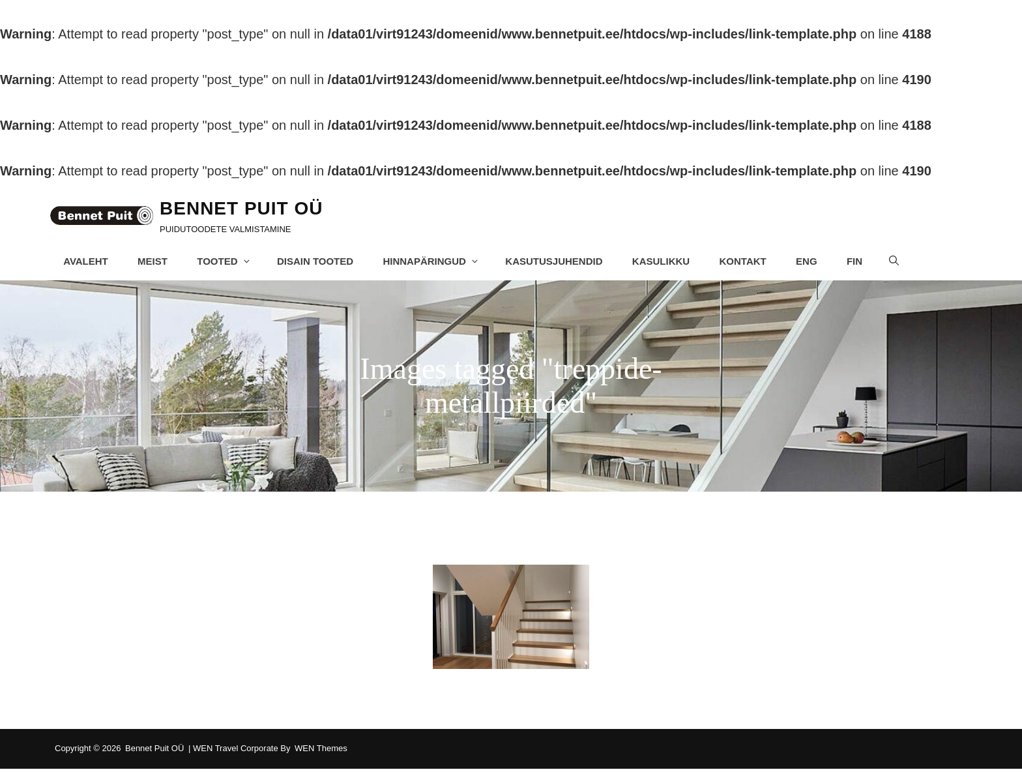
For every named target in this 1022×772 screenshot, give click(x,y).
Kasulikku (666, 262)
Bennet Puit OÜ (249, 210)
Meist (157, 262)
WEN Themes (321, 751)
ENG (812, 262)
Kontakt (748, 262)
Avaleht (90, 262)
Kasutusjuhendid (558, 262)
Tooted (229, 262)
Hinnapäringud (436, 262)
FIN (860, 262)
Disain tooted (320, 262)
